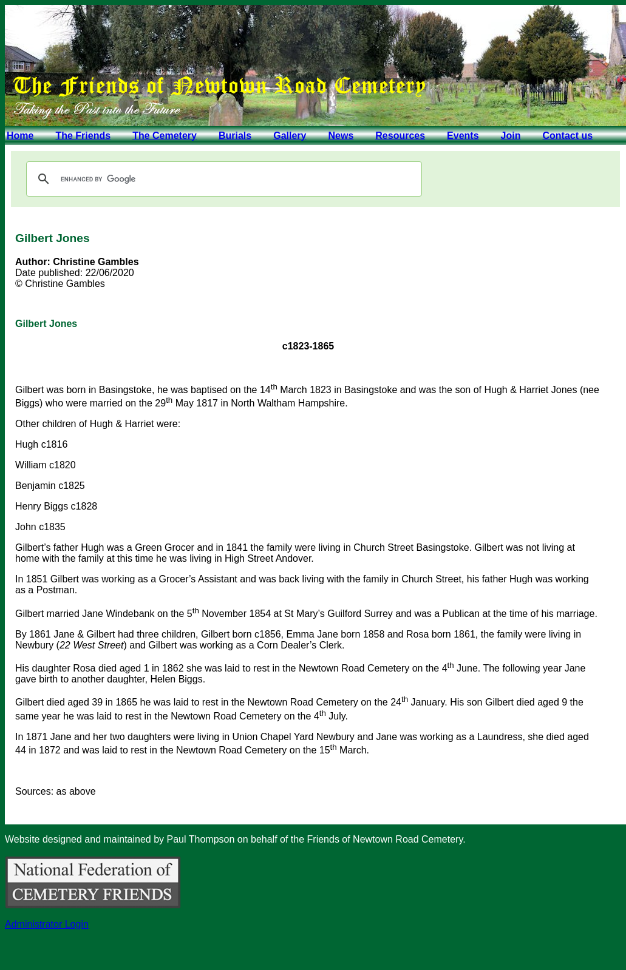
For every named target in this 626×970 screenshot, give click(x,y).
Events (462, 135)
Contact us (567, 135)
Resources (400, 135)
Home (20, 135)
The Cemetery (164, 135)
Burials (235, 135)
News (340, 135)
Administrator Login (47, 924)
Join (511, 135)
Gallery (289, 135)
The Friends (83, 135)
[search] (222, 179)
